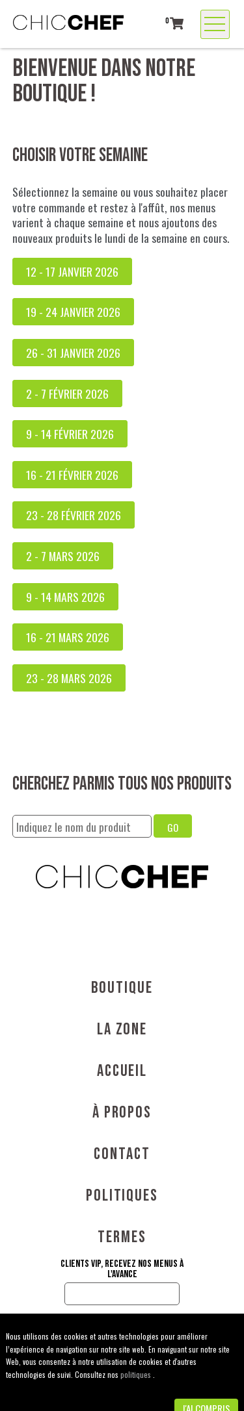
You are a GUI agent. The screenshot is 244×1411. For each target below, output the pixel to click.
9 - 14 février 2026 (70, 433)
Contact (122, 1154)
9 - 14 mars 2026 (65, 596)
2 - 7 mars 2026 (63, 555)
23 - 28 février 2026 (73, 514)
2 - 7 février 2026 (67, 393)
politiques (136, 1374)
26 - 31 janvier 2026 (73, 352)
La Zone (122, 1029)
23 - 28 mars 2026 (69, 677)
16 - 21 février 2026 (72, 474)
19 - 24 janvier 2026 (73, 311)
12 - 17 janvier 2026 (72, 271)
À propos (122, 1113)
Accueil (122, 1071)
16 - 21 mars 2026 (67, 637)
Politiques (122, 1196)
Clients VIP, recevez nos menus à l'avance (122, 1269)
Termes (122, 1237)
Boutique (121, 988)
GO (172, 827)
